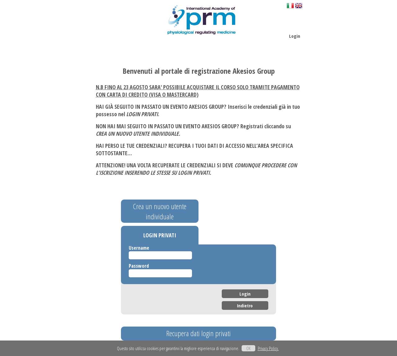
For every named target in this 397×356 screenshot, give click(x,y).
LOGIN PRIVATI (159, 235)
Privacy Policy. (268, 348)
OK (248, 348)
